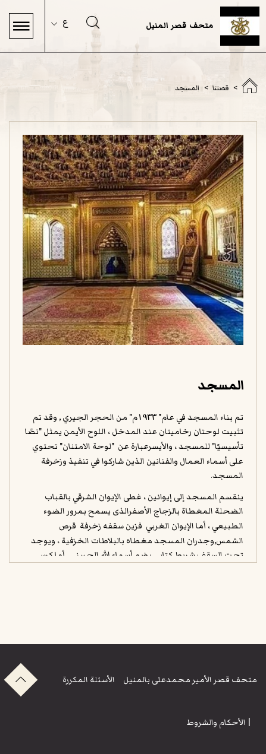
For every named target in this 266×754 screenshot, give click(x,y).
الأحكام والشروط (216, 722)
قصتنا (220, 88)
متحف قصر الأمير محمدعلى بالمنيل (189, 679)
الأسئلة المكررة (88, 679)
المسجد (187, 88)
